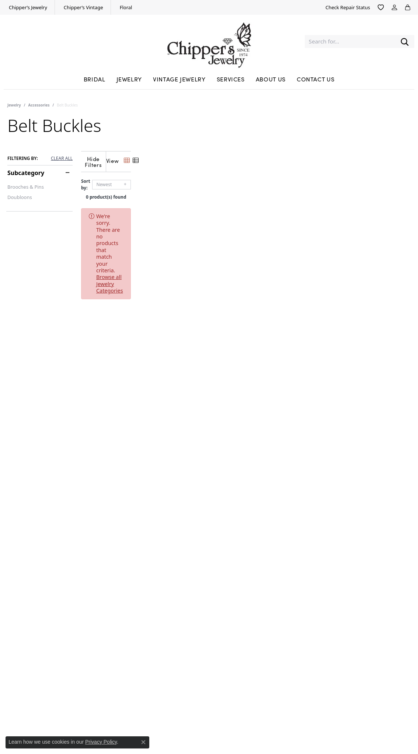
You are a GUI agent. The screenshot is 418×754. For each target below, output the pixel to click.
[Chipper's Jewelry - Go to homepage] (208, 42)
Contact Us (315, 79)
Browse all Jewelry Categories (281, 210)
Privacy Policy (101, 742)
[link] (27, 7)
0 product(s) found (246, 191)
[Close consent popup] (143, 742)
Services (231, 79)
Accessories (39, 105)
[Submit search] (404, 41)
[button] (380, 7)
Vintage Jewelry (179, 79)
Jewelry (129, 79)
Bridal (94, 79)
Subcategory (25, 173)
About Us (271, 79)
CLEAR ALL (62, 158)
